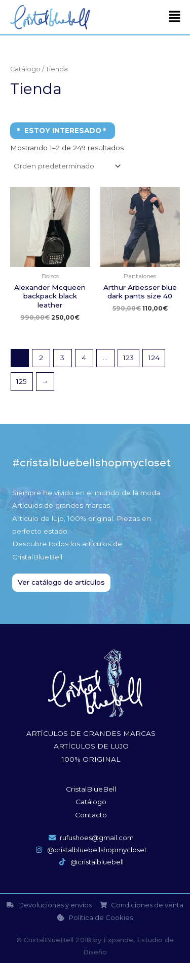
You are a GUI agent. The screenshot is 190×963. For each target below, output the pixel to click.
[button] (175, 17)
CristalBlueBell (91, 789)
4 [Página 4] (84, 358)
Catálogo (25, 69)
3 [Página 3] (62, 358)
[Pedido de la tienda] (66, 165)
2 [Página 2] (41, 358)
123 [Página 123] (128, 358)
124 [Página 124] (154, 358)
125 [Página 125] (21, 381)
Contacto (91, 815)
